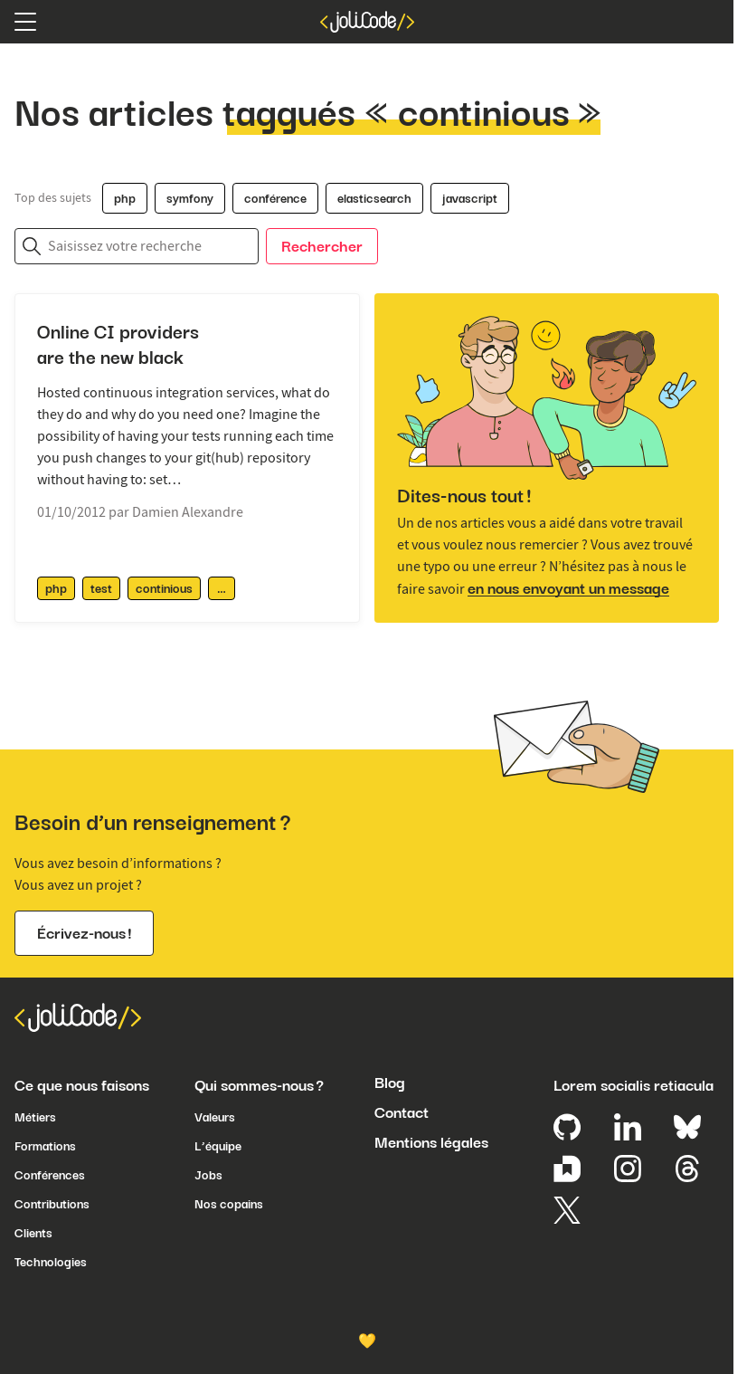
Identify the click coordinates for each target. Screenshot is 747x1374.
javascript (469, 198)
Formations (45, 1146)
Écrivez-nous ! (84, 933)
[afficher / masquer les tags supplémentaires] (221, 588)
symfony (189, 198)
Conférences (49, 1175)
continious (164, 588)
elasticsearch (374, 198)
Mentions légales (431, 1142)
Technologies (50, 1262)
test (101, 588)
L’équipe (217, 1146)
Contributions (52, 1204)
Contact (401, 1112)
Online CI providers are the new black (118, 344)
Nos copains (228, 1204)
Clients (33, 1233)
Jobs (208, 1175)
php (125, 198)
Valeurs (214, 1117)
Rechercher (322, 246)
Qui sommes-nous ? (259, 1085)
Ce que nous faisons (81, 1085)
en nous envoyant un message (568, 588)
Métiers (35, 1117)
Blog (389, 1082)
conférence (275, 198)
